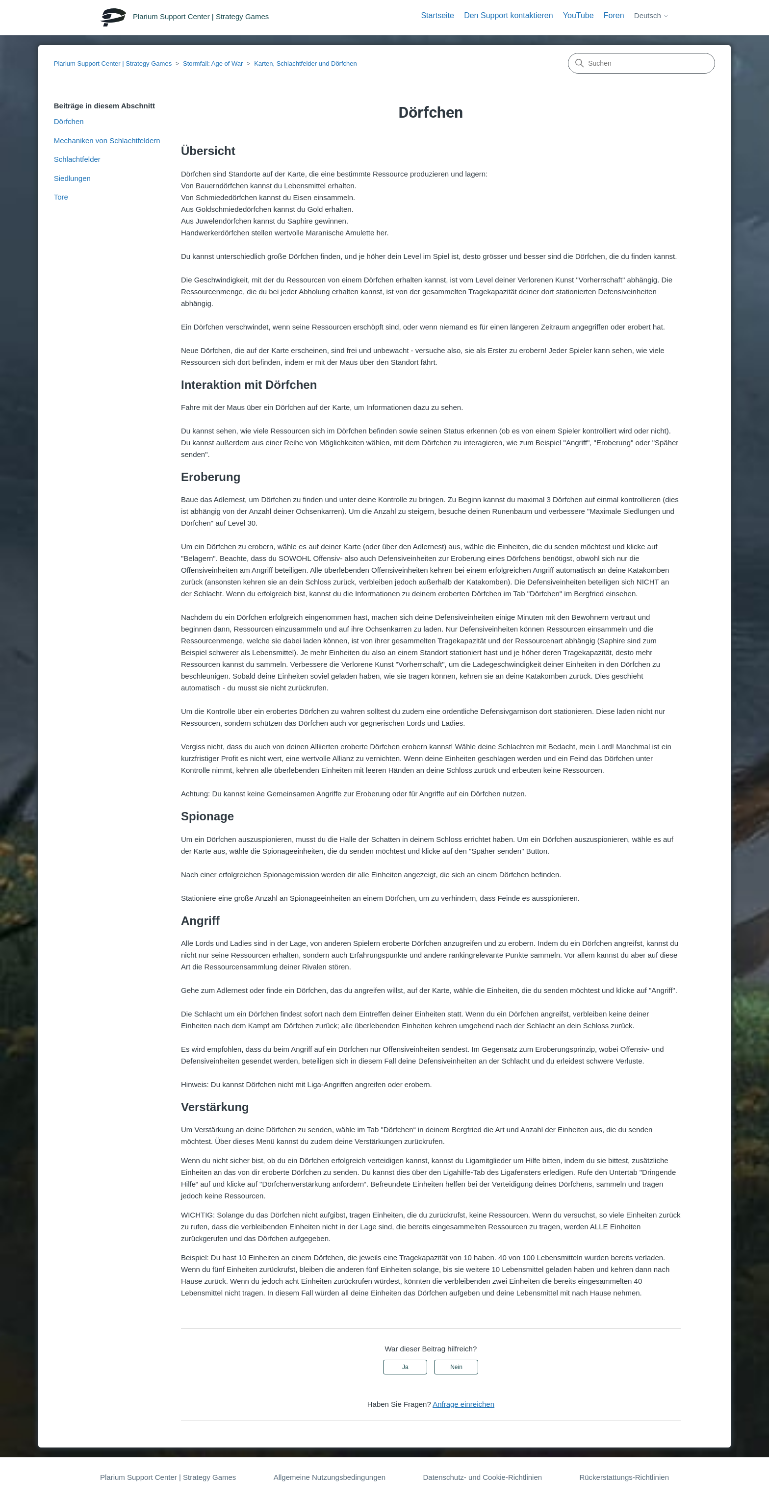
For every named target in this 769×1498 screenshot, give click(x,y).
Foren (614, 15)
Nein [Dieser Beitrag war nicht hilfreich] (456, 1367)
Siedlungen (72, 178)
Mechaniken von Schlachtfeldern (107, 140)
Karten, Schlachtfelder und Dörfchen (305, 63)
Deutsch (651, 15)
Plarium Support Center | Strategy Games (113, 63)
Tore (61, 197)
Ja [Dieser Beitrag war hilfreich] (405, 1367)
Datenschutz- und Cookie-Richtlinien (482, 1477)
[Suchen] (641, 63)
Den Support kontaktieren (508, 15)
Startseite (437, 15)
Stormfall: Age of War (213, 63)
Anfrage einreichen (463, 1404)
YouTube (578, 15)
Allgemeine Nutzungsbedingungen (330, 1477)
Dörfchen (69, 121)
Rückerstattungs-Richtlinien (624, 1477)
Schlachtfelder (77, 159)
